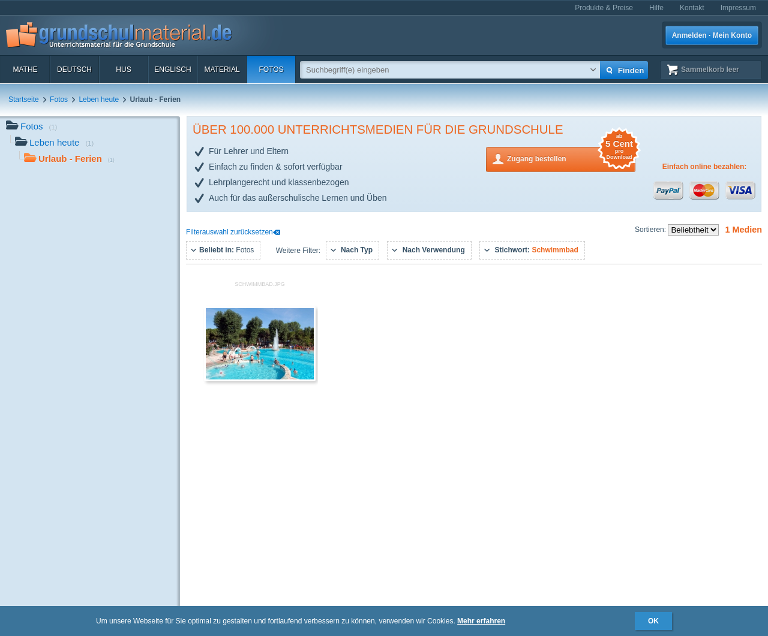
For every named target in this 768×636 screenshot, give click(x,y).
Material (221, 69)
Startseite (23, 99)
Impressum (738, 8)
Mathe (25, 69)
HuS (123, 69)
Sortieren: (651, 229)
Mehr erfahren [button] (481, 621)
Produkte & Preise (604, 8)
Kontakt (692, 8)
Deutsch (74, 69)
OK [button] (653, 621)
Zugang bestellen (571, 158)
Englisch (172, 69)
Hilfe (656, 8)
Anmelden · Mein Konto (712, 35)
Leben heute (99, 99)
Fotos (271, 69)
